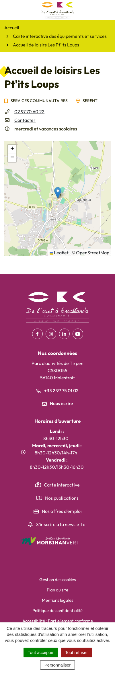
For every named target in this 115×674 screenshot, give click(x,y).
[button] (57, 193)
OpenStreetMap (92, 252)
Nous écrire (57, 403)
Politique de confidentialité (57, 610)
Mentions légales (57, 600)
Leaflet (59, 252)
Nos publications (62, 498)
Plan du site (57, 590)
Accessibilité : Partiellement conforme (57, 621)
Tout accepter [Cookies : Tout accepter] (41, 652)
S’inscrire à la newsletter (61, 524)
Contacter (25, 120)
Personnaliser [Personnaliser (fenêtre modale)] (57, 665)
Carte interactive (62, 485)
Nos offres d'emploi (62, 511)
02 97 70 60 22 (29, 111)
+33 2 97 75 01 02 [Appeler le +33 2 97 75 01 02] (57, 390)
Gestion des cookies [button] (57, 579)
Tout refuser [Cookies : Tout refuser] (76, 652)
